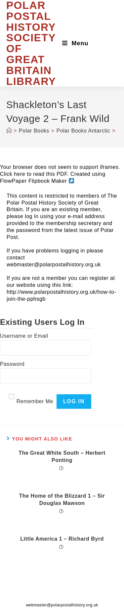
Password (12, 364)
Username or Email (24, 336)
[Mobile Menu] (75, 43)
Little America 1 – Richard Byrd (61, 539)
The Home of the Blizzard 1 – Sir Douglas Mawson (62, 499)
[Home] (9, 131)
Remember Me (35, 401)
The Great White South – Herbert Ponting (62, 456)
